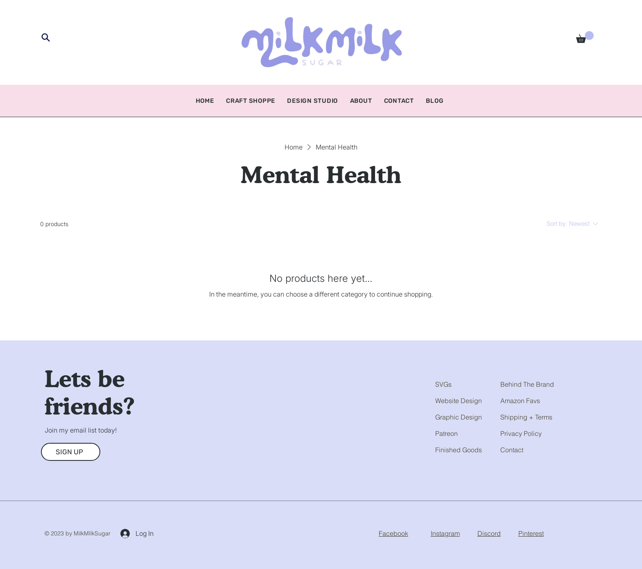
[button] (585, 37)
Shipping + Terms (526, 417)
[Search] (46, 37)
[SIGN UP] (70, 452)
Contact (511, 450)
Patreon (446, 433)
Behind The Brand (527, 384)
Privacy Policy (521, 433)
